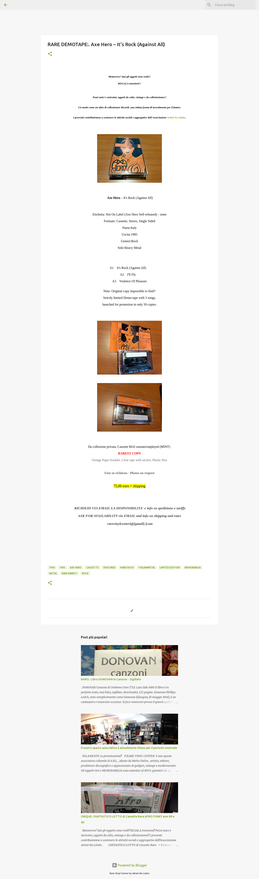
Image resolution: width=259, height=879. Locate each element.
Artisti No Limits (176, 117)
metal (53, 573)
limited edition (170, 567)
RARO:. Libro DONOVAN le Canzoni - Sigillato (111, 679)
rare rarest (69, 573)
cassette (92, 567)
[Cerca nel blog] (234, 5)
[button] (50, 54)
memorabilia (193, 567)
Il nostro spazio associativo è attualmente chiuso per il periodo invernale (129, 747)
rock (85, 573)
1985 (62, 567)
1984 (52, 567)
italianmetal (146, 567)
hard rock (127, 567)
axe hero (76, 567)
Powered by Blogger (129, 865)
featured (109, 567)
